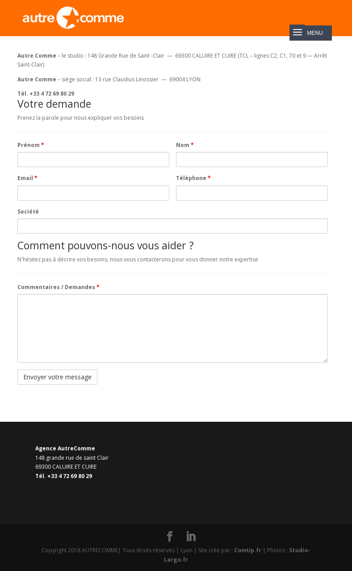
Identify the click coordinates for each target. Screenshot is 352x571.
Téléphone (193, 178)
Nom (185, 145)
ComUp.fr (248, 550)
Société (28, 211)
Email (27, 178)
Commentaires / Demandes (58, 287)
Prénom (30, 145)
